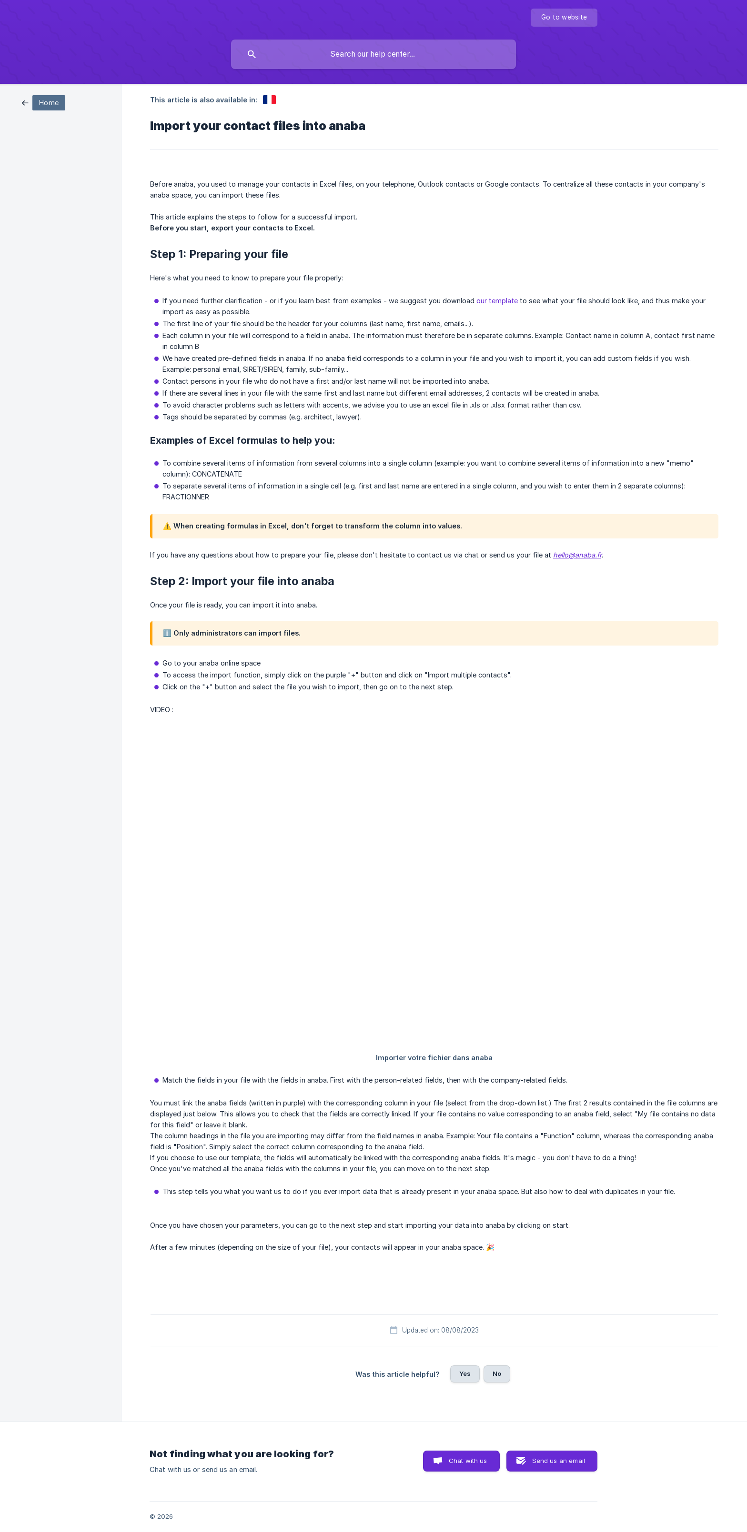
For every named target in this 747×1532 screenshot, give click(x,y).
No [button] (497, 1373)
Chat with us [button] (468, 1460)
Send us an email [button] (558, 1460)
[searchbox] (373, 54)
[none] (564, 18)
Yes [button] (465, 1373)
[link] (43, 102)
